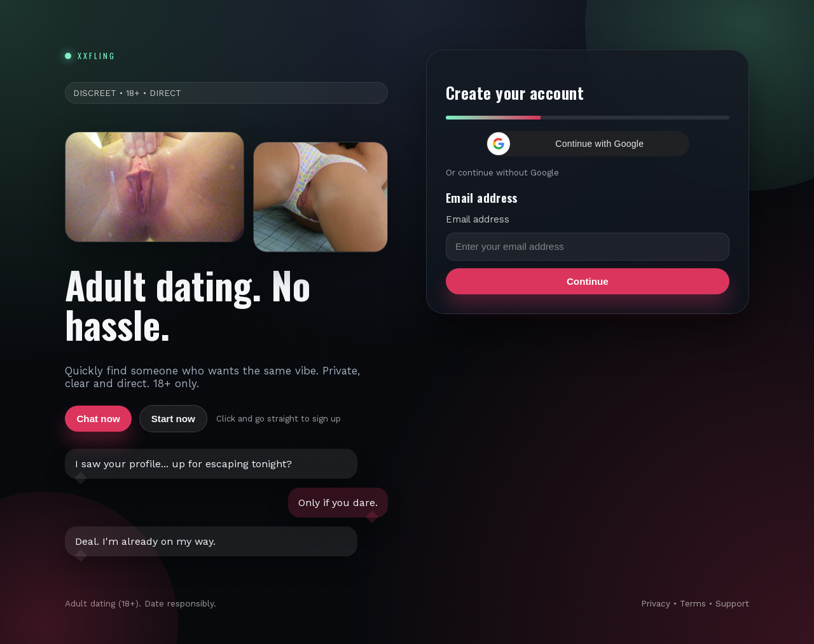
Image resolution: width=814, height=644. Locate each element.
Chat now (98, 418)
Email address (477, 219)
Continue (588, 281)
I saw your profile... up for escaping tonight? (183, 464)
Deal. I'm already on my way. (145, 541)
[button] (587, 143)
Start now (173, 418)
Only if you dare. (338, 503)
